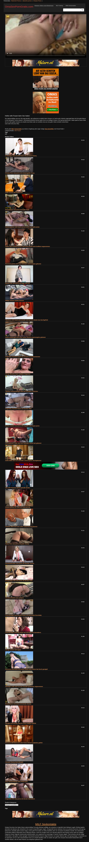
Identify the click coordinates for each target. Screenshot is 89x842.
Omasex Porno (37, 1)
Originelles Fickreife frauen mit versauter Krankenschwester (22, 356)
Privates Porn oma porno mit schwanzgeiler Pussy (20, 173)
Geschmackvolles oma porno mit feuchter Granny (19, 563)
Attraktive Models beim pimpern (14, 598)
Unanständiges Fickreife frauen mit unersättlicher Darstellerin (23, 632)
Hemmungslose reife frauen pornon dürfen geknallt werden (22, 227)
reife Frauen (17, 130)
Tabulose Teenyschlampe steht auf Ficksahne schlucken (21, 391)
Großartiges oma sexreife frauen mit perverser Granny (21, 155)
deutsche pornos (27, 1)
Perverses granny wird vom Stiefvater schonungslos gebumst (23, 264)
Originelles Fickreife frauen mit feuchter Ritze (18, 408)
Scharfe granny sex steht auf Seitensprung (17, 507)
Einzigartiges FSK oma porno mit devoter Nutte (19, 580)
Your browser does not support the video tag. (45, 36)
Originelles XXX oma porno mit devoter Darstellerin (20, 799)
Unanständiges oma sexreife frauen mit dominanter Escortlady (23, 615)
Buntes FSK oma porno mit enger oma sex (17, 283)
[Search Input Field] (72, 9)
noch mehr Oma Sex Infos (12, 123)
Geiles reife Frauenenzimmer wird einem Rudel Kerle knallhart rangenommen (27, 246)
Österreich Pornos (16, 1)
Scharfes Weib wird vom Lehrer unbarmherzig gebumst (21, 526)
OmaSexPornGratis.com (19, 6)
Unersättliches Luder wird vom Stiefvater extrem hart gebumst (23, 443)
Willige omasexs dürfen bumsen (14, 300)
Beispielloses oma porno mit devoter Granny (18, 704)
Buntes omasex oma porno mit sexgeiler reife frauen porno (22, 426)
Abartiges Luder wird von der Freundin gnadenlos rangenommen (24, 686)
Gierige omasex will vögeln (13, 649)
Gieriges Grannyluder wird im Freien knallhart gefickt (20, 723)
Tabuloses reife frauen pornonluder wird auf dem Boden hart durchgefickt (26, 320)
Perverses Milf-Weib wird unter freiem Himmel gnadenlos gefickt (24, 742)
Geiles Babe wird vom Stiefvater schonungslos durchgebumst (23, 460)
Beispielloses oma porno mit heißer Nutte (17, 209)
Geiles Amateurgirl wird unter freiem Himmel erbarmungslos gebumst (25, 337)
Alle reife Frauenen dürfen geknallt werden (17, 487)
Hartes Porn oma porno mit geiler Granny (17, 544)
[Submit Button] (82, 9)
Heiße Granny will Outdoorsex (14, 192)
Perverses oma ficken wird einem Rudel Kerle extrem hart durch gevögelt (26, 669)
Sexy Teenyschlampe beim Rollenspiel (16, 781)
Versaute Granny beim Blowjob (14, 762)
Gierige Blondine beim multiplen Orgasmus (17, 374)
